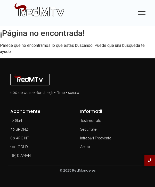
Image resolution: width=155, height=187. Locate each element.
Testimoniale (90, 121)
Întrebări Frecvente (95, 138)
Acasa (85, 147)
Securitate (88, 129)
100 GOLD (19, 147)
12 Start (16, 121)
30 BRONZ (19, 129)
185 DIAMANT (21, 156)
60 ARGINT (19, 138)
